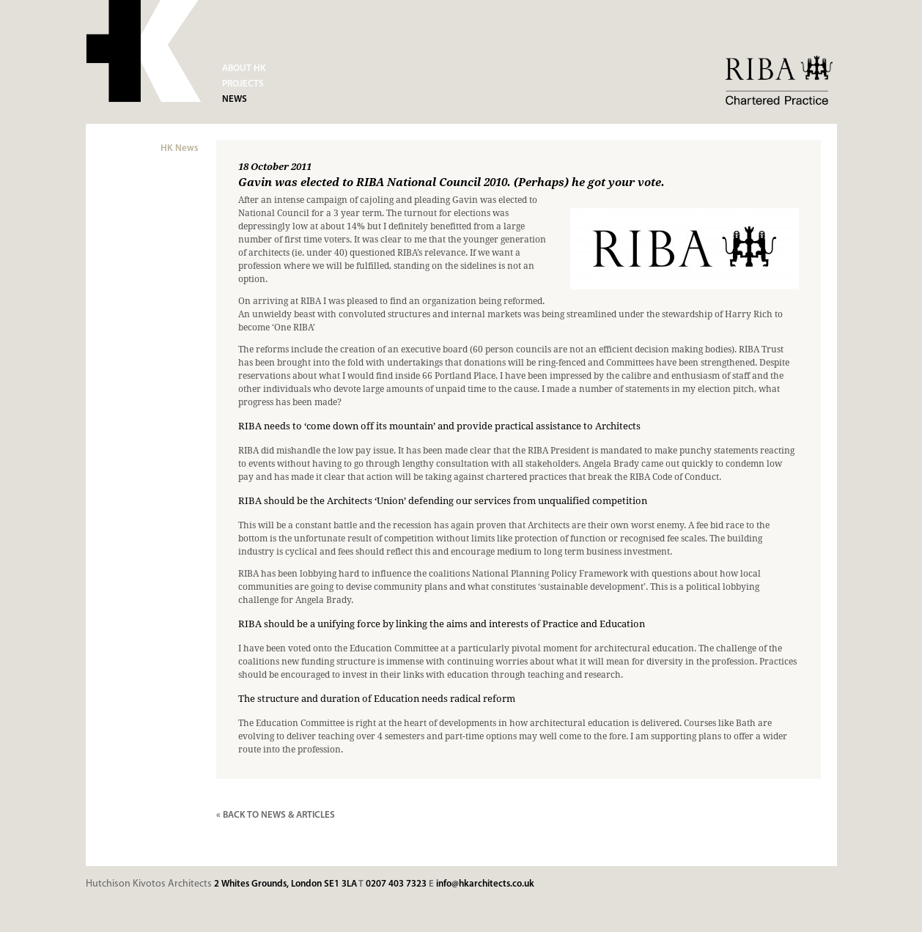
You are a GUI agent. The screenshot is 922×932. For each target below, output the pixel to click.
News (234, 99)
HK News (179, 148)
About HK (244, 68)
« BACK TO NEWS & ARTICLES (275, 815)
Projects (243, 84)
